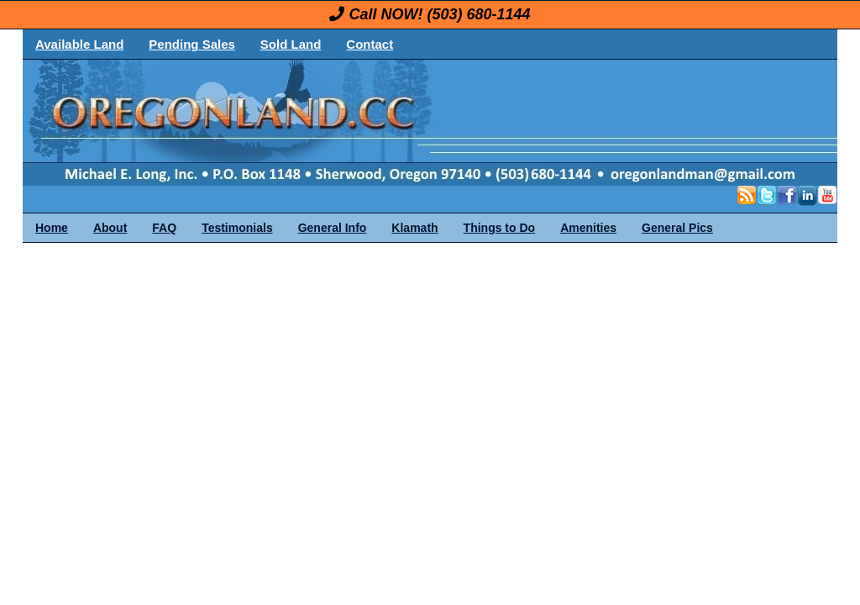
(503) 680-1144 (478, 14)
